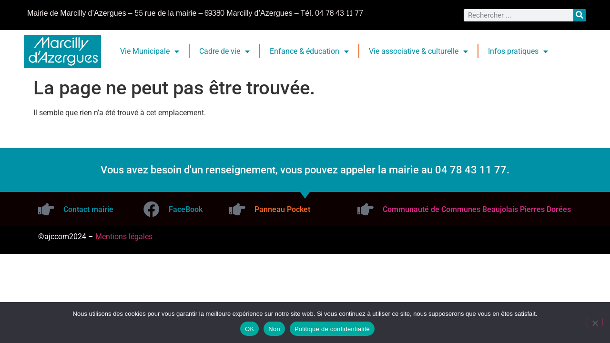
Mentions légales (123, 236)
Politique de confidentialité (332, 329)
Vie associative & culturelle (418, 51)
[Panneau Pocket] (237, 209)
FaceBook (186, 209)
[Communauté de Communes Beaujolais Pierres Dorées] (365, 209)
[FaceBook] (151, 209)
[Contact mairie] (46, 209)
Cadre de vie (224, 51)
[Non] (595, 322)
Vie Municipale (149, 51)
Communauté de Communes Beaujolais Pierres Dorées (477, 209)
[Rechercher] (579, 15)
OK (249, 329)
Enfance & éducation (309, 51)
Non (274, 329)
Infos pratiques (518, 51)
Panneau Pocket (282, 209)
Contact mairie (88, 209)
